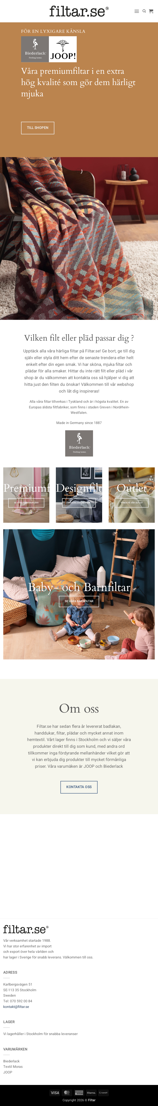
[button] (136, 11)
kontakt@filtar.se (16, 1006)
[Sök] (144, 11)
